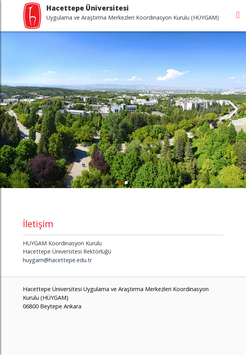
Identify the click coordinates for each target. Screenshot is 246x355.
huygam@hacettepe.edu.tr (57, 260)
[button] (233, 109)
